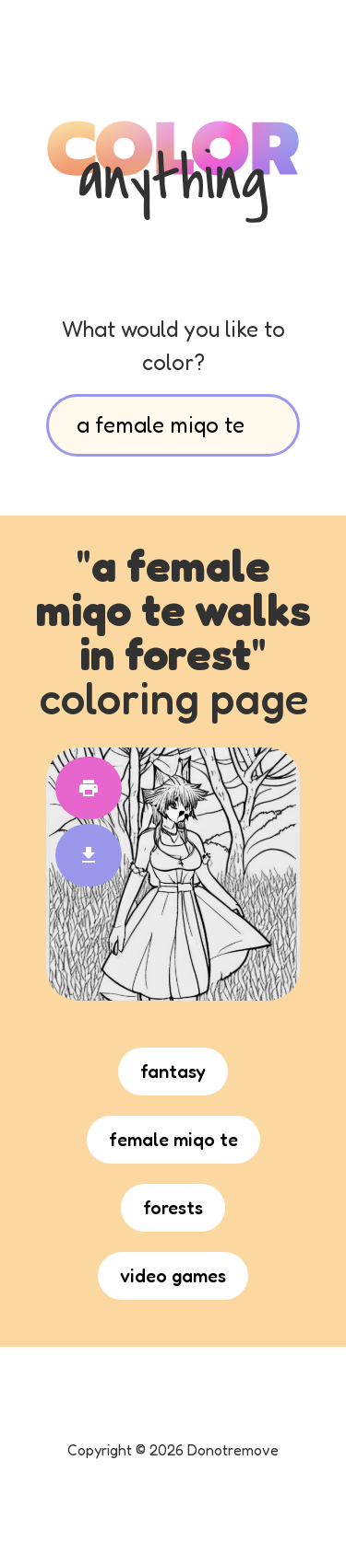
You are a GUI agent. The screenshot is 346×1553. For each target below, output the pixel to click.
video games (173, 1276)
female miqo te (173, 1140)
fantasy (173, 1071)
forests (173, 1208)
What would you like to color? (173, 346)
